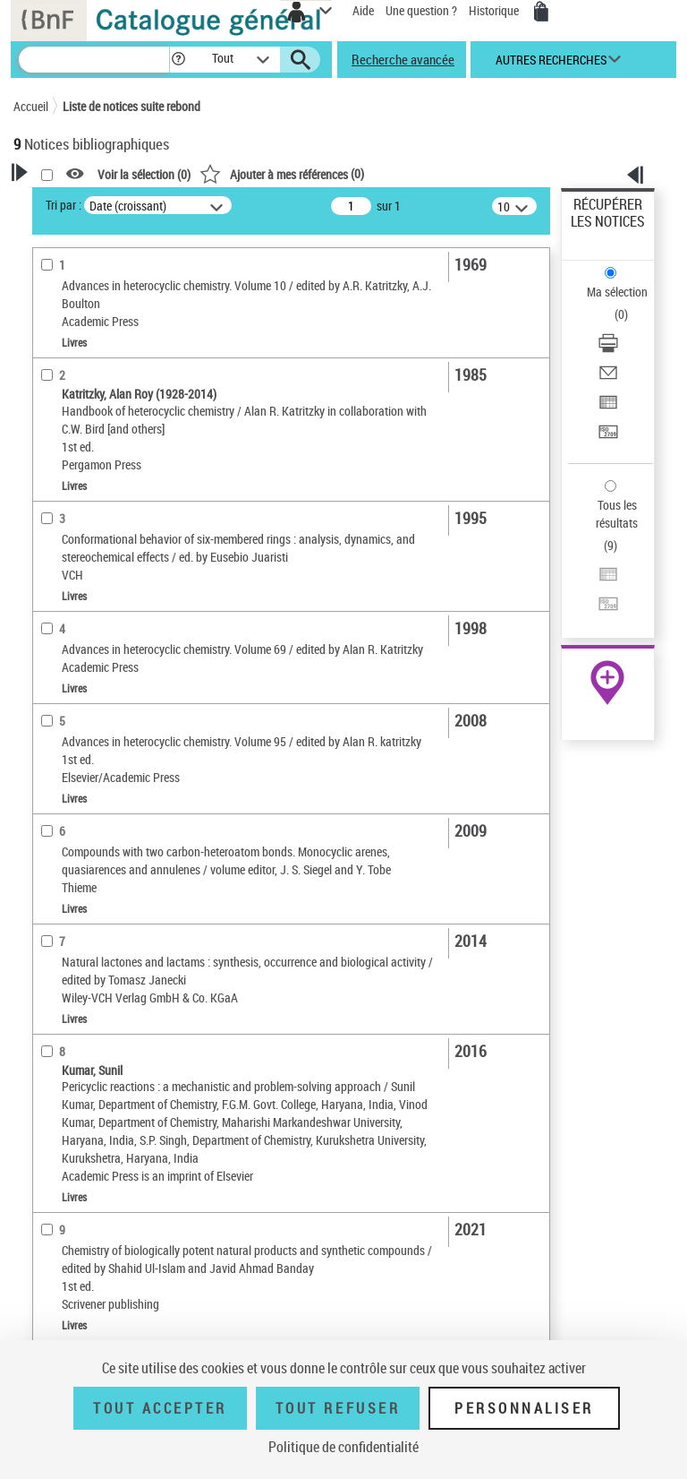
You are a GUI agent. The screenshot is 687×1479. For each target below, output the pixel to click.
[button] (178, 60)
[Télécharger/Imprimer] (608, 348)
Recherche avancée (403, 59)
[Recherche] (94, 60)
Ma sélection (617, 291)
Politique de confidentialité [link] (343, 1447)
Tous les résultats (617, 513)
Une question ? (421, 10)
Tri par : (63, 204)
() (281, 173)
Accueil (30, 106)
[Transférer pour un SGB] (608, 437)
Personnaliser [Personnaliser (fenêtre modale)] (524, 1408)
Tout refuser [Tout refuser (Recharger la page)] (338, 1408)
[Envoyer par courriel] (608, 378)
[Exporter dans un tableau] (608, 408)
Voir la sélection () (144, 174)
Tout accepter (160, 1408)
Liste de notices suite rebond (131, 106)
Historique (495, 10)
